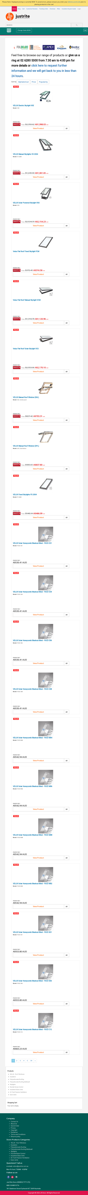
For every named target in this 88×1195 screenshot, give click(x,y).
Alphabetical (23, 82)
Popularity (43, 82)
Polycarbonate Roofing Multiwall (20, 1082)
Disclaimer (14, 1132)
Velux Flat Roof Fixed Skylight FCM (26, 251)
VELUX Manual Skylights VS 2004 (25, 154)
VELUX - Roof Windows (17, 1074)
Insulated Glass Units (16, 1089)
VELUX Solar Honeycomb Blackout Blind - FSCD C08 (32, 689)
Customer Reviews (32, 9)
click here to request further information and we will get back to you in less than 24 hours (43, 71)
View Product (38, 128)
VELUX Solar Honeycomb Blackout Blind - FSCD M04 (32, 738)
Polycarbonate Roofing (17, 1079)
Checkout (52, 9)
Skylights (13, 1084)
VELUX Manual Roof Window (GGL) (26, 397)
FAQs (58, 9)
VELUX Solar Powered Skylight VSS (26, 203)
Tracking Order (43, 9)
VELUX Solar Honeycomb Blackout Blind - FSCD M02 (32, 884)
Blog (19, 9)
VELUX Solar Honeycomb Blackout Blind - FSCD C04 (32, 592)
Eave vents (13, 1094)
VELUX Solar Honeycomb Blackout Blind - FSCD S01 (32, 932)
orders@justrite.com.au (20, 1166)
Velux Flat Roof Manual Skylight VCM (26, 300)
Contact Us (14, 1121)
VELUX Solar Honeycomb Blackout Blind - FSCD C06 (32, 640)
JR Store (43, 1193)
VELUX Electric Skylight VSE (23, 106)
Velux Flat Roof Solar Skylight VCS (26, 349)
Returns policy (15, 1136)
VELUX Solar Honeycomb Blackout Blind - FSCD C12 (32, 1029)
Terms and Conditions (18, 1134)
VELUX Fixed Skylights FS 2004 (25, 495)
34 (31, 1061)
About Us (14, 1124)
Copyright (14, 1130)
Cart (23, 9)
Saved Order (15, 1126)
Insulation (13, 1077)
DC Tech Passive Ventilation (18, 1092)
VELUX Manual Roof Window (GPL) (26, 446)
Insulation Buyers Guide (69, 9)
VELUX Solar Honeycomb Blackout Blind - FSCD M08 (32, 835)
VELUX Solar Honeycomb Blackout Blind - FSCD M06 (32, 786)
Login (79, 9)
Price (34, 82)
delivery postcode (74, 2)
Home (14, 9)
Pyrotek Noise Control (16, 1087)
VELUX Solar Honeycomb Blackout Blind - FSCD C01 (32, 543)
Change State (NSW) (24, 30)
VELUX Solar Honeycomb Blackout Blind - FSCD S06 (32, 981)
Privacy (13, 1128)
